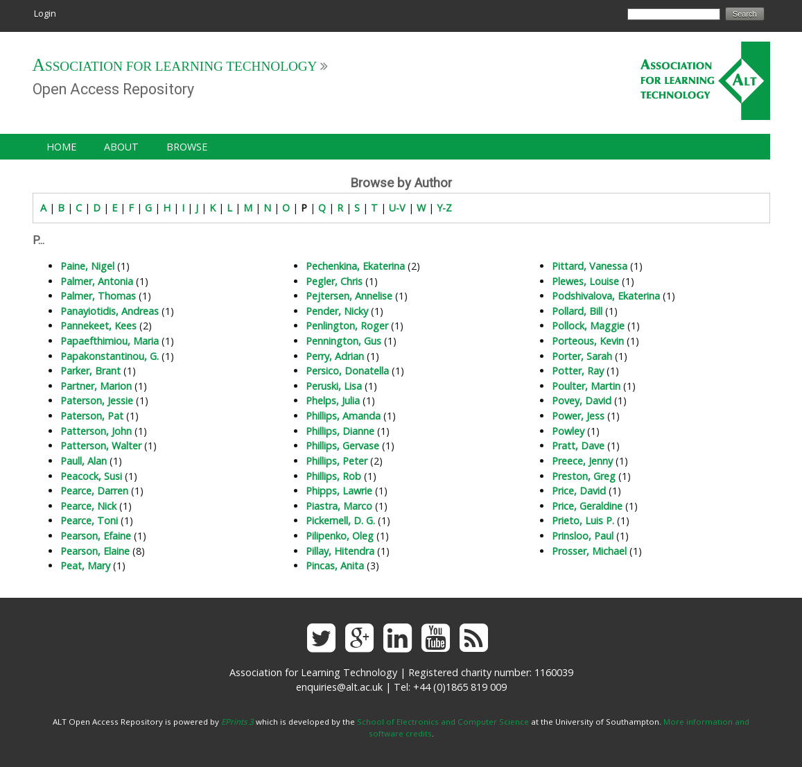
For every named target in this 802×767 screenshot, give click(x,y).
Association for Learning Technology (175, 66)
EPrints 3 (237, 721)
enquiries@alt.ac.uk (339, 686)
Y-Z (444, 207)
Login (45, 13)
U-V (397, 207)
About (121, 146)
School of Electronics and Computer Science (443, 721)
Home (61, 146)
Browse (186, 146)
